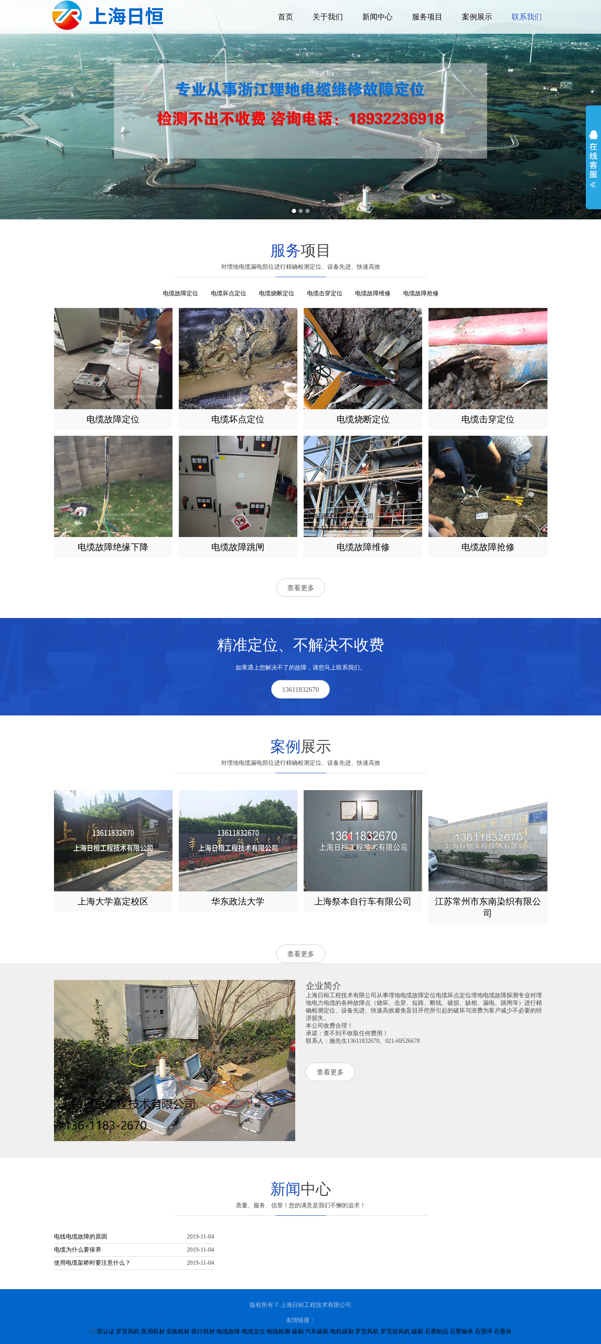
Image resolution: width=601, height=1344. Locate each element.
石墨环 (484, 1331)
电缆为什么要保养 (77, 1250)
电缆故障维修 (373, 293)
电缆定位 (253, 1331)
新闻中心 (377, 17)
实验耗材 (178, 1331)
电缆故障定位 (180, 293)
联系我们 (527, 17)
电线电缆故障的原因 (80, 1236)
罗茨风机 (128, 1331)
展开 (593, 159)
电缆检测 (278, 1331)
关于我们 (328, 17)
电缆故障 (228, 1331)
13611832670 (300, 689)
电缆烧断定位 (276, 293)
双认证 (106, 1331)
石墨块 (503, 1331)
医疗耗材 (203, 1331)
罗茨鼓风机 (395, 1331)
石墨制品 (436, 1331)
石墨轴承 (461, 1331)
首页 (285, 17)
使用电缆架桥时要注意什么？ (92, 1263)
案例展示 (477, 17)
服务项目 (427, 17)
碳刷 (298, 1331)
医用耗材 (153, 1331)
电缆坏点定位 (228, 293)
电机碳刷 (342, 1331)
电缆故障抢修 (421, 293)
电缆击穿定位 (324, 293)
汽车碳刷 (317, 1331)
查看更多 (300, 587)
